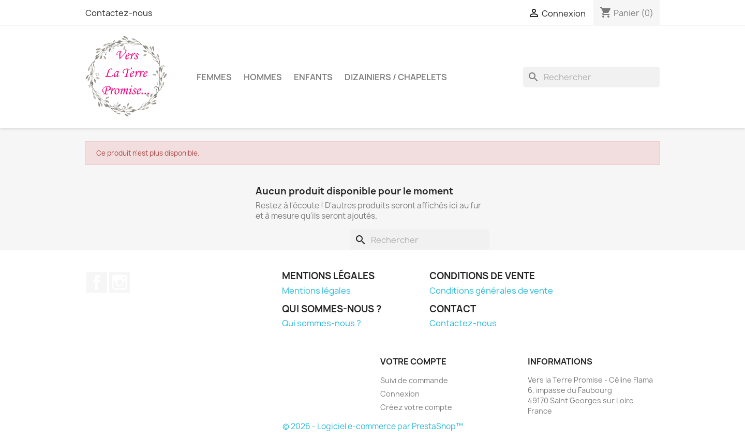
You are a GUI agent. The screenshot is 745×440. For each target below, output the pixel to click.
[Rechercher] (591, 77)
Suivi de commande (414, 380)
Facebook (96, 282)
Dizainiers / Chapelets (396, 77)
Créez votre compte (416, 407)
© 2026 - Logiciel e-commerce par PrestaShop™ (372, 426)
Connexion (400, 394)
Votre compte (413, 361)
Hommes (263, 77)
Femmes (214, 77)
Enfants (313, 77)
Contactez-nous (119, 13)
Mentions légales (316, 290)
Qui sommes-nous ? (321, 323)
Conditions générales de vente (491, 290)
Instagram (119, 282)
